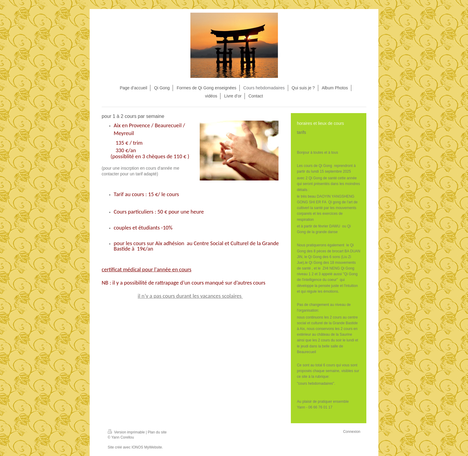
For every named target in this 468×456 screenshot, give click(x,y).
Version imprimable (127, 432)
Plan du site (157, 432)
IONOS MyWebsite (146, 447)
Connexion (351, 432)
